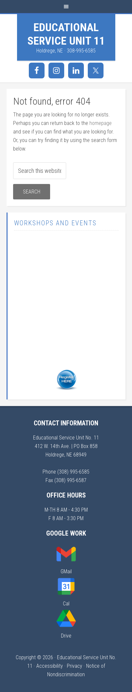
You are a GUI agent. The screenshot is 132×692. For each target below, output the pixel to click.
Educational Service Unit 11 (66, 34)
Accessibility (49, 666)
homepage (100, 123)
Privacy (74, 666)
